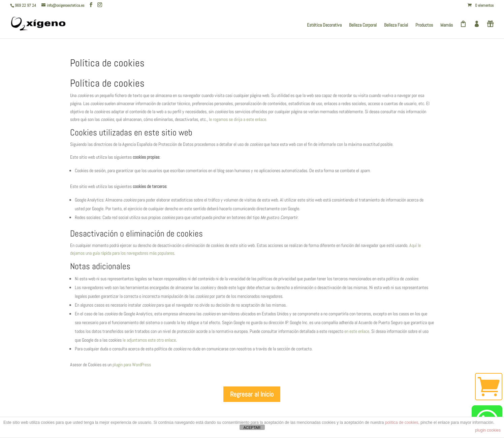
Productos (424, 25)
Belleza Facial (396, 25)
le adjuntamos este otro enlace (149, 340)
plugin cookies (488, 430)
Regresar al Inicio (252, 394)
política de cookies (401, 422)
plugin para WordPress (132, 365)
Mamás (446, 25)
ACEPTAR (251, 428)
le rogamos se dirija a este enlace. (238, 119)
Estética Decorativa (324, 25)
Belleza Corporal (363, 25)
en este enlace (356, 331)
